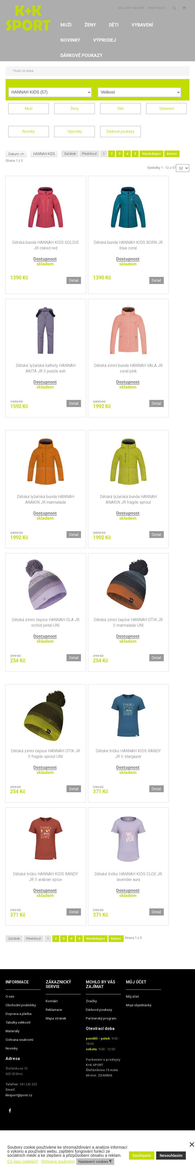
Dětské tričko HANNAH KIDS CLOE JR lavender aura (128, 881)
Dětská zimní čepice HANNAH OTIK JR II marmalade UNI (128, 625)
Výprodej (75, 131)
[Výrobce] (50, 92)
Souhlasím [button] (142, 1155)
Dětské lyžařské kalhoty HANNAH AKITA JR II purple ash (45, 369)
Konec (174, 153)
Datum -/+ (16, 153)
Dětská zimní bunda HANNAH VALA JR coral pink (128, 369)
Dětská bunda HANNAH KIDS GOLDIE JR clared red (45, 245)
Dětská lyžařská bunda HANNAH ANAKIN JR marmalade (45, 501)
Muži (28, 108)
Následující (153, 153)
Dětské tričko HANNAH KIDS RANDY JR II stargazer (128, 757)
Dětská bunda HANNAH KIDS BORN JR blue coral (128, 245)
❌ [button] (191, 1144)
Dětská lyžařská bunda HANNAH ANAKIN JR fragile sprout (128, 501)
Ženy (74, 108)
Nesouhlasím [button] (171, 1155)
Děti (121, 108)
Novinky (28, 131)
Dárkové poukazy (120, 131)
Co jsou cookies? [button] (22, 1161)
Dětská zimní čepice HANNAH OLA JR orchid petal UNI (45, 625)
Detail (73, 280)
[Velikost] (139, 92)
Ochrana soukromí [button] (58, 1161)
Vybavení (166, 108)
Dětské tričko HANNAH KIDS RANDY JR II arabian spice (45, 881)
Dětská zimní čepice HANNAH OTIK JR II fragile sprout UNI (45, 757)
